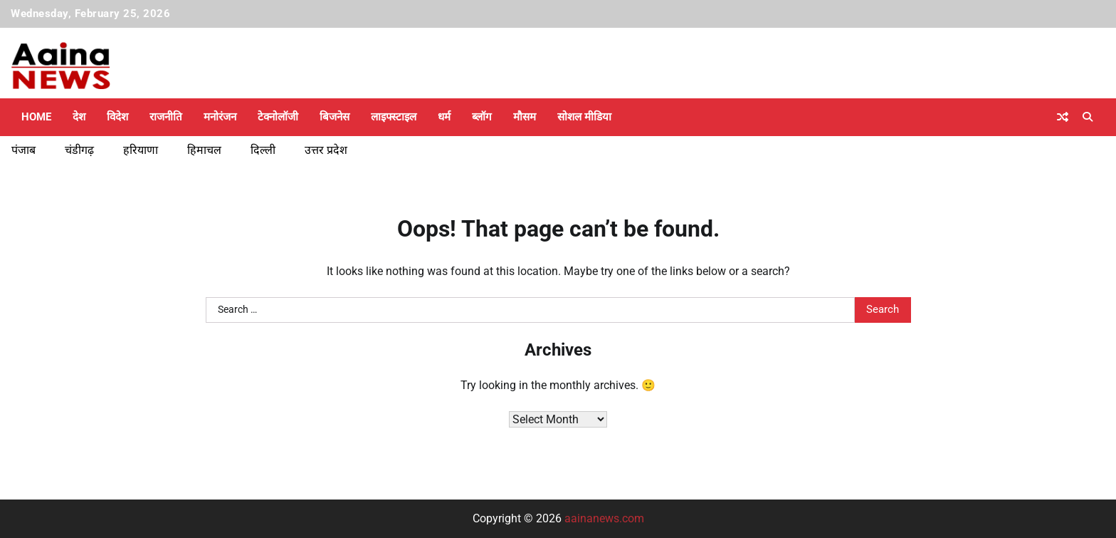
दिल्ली (263, 150)
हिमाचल (204, 150)
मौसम (524, 116)
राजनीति (165, 116)
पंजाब (23, 150)
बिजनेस (334, 116)
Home (36, 116)
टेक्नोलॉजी (278, 116)
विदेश (117, 116)
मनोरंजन (220, 116)
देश (79, 116)
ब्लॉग (482, 116)
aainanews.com (604, 518)
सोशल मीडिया (584, 116)
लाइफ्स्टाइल (393, 116)
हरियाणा (140, 150)
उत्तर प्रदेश (326, 150)
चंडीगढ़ (79, 150)
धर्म (444, 116)
